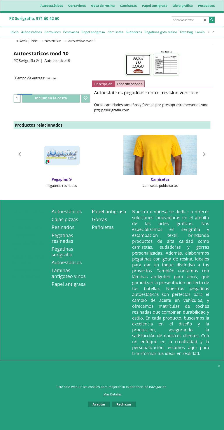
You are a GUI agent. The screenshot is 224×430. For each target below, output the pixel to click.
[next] (213, 32)
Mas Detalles (112, 394)
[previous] (208, 32)
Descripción (103, 84)
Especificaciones (129, 84)
